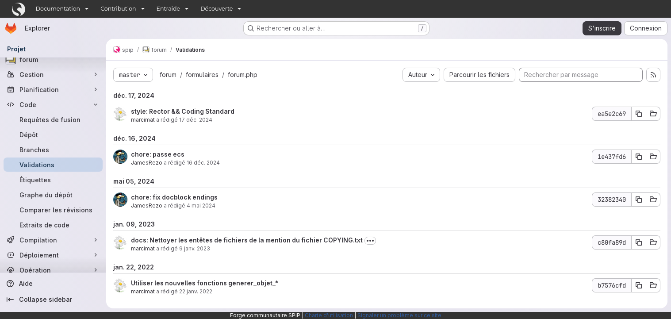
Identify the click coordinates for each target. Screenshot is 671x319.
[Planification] (53, 89)
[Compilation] (53, 240)
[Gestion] (53, 74)
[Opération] (53, 270)
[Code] (53, 104)
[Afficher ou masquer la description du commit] (370, 241)
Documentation (58, 8)
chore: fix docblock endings (174, 197)
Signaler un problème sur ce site (399, 315)
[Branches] (53, 149)
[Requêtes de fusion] (53, 119)
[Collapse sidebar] (53, 299)
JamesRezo (146, 162)
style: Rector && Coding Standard (182, 111)
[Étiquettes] (53, 180)
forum (168, 74)
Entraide (168, 8)
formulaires (202, 74)
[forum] (53, 59)
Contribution (118, 8)
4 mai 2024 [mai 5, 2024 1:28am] (201, 205)
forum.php (242, 74)
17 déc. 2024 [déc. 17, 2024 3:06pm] (195, 119)
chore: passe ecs (157, 154)
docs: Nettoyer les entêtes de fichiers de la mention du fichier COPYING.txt (247, 240)
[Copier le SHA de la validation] (639, 114)
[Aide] (53, 284)
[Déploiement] (53, 255)
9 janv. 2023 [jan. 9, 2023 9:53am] (194, 248)
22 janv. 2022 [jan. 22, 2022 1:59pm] (195, 291)
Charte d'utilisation (329, 315)
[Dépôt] (53, 134)
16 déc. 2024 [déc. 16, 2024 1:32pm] (203, 162)
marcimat (143, 119)
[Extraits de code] (53, 225)
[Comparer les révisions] (53, 210)
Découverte (216, 8)
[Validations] (53, 165)
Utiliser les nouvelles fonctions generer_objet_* (204, 283)
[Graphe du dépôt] (53, 195)
